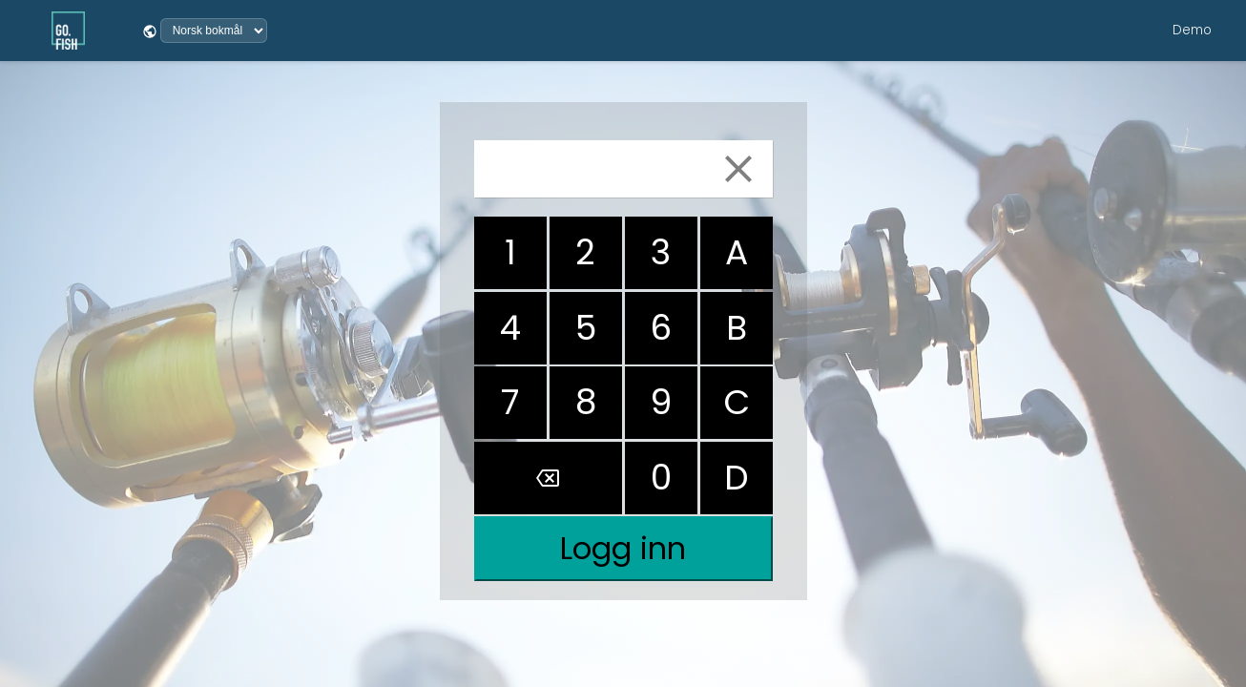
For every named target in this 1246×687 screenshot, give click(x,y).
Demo (1192, 30)
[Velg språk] (213, 30)
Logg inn (623, 548)
